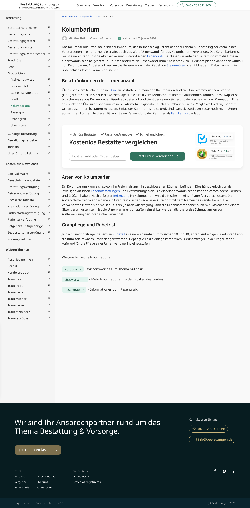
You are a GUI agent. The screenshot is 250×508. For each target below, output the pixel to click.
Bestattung (134, 5)
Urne (113, 90)
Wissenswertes (45, 476)
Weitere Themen (17, 250)
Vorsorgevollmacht (21, 239)
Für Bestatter (44, 487)
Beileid (12, 266)
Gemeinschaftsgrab (24, 93)
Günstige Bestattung (22, 134)
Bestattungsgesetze (22, 41)
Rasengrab (18, 112)
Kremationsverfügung (23, 206)
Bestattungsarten (20, 34)
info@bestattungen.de (215, 439)
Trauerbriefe (16, 279)
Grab (11, 67)
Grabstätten (16, 73)
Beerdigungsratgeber (23, 140)
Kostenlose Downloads (22, 164)
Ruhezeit (118, 234)
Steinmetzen (176, 65)
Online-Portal (81, 476)
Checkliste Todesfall (21, 200)
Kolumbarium (20, 106)
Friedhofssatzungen (105, 191)
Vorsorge (116, 5)
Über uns (42, 482)
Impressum (22, 503)
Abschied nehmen (20, 259)
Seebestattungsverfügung (26, 233)
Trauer (149, 5)
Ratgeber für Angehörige (25, 226)
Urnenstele (18, 125)
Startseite (83, 5)
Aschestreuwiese (22, 80)
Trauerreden (16, 292)
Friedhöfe (14, 60)
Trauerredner (17, 299)
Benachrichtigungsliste (24, 180)
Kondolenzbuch (19, 273)
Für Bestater (80, 471)
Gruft (14, 99)
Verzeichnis (166, 5)
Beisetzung (121, 195)
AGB (60, 503)
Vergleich (99, 5)
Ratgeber (20, 482)
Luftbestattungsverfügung (26, 213)
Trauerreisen (17, 305)
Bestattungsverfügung (23, 187)
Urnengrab (18, 119)
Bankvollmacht (18, 174)
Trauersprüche (18, 318)
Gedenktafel (19, 86)
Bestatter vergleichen (23, 28)
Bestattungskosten (21, 47)
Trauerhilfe (15, 286)
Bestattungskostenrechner (26, 54)
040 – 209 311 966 (198, 5)
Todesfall (14, 147)
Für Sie (19, 471)
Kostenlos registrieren (87, 482)
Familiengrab (180, 113)
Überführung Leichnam (24, 153)
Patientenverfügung (22, 219)
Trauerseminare (19, 312)
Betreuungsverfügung (23, 193)
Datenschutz (43, 503)
